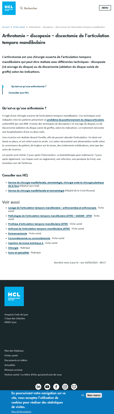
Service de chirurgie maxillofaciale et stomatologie (36, 190)
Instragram (65, 386)
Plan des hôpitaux (14, 350)
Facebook (56, 386)
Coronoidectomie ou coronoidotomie (29, 238)
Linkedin (38, 386)
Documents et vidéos (15, 360)
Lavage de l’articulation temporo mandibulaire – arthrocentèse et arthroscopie (52, 207)
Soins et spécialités (18, 252)
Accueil (5, 27)
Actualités (9, 365)
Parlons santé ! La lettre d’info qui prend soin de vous (33, 374)
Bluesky (73, 386)
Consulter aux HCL (19, 92)
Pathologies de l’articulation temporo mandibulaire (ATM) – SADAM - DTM (50, 216)
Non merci (93, 396)
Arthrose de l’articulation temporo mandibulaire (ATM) (39, 228)
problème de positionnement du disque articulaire (75, 119)
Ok (82, 396)
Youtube (47, 386)
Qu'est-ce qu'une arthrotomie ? (28, 86)
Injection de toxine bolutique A (26, 243)
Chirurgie (13, 248)
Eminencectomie (17, 233)
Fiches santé (11, 355)
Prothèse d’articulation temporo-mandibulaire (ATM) (38, 224)
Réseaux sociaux (13, 370)
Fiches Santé (19, 27)
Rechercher (28, 8)
